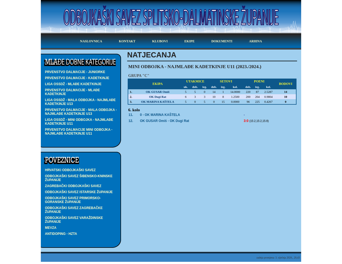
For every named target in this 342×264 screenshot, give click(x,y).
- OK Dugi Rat (164, 121)
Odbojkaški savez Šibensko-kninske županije (78, 178)
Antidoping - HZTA (61, 234)
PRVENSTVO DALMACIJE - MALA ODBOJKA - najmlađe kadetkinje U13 (81, 112)
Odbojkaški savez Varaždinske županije (74, 220)
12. (131, 121)
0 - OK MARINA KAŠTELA (160, 115)
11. (131, 115)
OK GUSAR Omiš (157, 91)
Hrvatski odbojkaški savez (70, 170)
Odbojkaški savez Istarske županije (79, 192)
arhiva (255, 41)
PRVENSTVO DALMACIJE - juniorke (75, 72)
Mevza (50, 228)
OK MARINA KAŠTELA (157, 101)
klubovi (160, 41)
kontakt (127, 41)
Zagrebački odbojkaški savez (73, 186)
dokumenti (221, 41)
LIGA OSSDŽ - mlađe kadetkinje (73, 84)
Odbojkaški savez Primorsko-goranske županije (73, 200)
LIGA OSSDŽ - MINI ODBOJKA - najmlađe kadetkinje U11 (79, 122)
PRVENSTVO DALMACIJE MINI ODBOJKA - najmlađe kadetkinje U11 (78, 131)
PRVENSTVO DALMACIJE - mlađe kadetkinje (72, 92)
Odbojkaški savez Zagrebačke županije (73, 210)
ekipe (189, 41)
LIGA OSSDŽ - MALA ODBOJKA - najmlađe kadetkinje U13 (80, 102)
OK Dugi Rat (157, 96)
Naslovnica (91, 41)
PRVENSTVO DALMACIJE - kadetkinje (77, 78)
